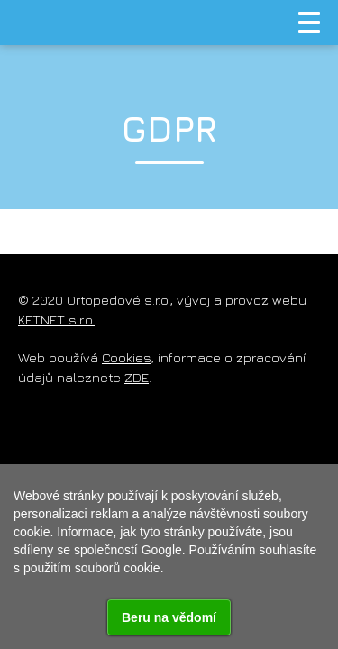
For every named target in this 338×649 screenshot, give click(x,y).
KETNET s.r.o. (56, 319)
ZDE (136, 377)
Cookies (126, 357)
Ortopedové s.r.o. (118, 299)
